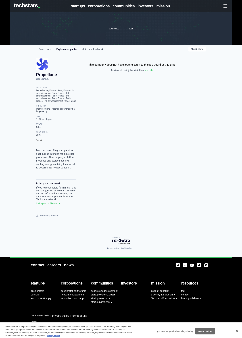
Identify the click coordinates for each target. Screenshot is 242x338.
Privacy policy (113, 248)
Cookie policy (126, 248)
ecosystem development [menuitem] (104, 291)
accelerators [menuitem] (37, 291)
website (149, 70)
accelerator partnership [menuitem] (73, 291)
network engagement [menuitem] (72, 294)
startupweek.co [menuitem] (99, 298)
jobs (45, 49)
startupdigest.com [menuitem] (100, 302)
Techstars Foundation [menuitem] (163, 298)
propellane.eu (42, 79)
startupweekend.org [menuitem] (102, 294)
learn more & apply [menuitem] (41, 298)
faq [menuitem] (183, 291)
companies (66, 49)
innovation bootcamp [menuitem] (72, 298)
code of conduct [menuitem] (160, 291)
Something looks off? (48, 215)
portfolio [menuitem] (35, 294)
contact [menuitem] (185, 294)
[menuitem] (78, 6)
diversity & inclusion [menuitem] (162, 294)
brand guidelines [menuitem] (190, 298)
